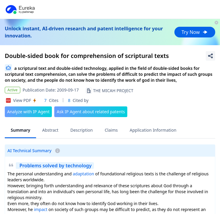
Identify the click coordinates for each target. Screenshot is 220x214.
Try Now (195, 32)
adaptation (83, 174)
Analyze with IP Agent (28, 111)
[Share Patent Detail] (210, 56)
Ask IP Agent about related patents (91, 111)
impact (40, 209)
